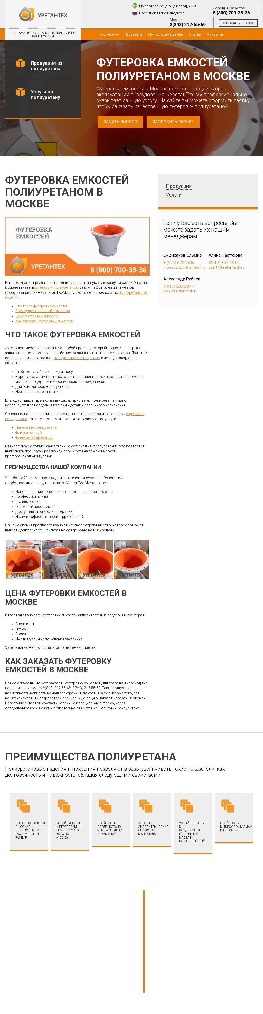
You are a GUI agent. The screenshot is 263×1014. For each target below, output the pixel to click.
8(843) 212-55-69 (188, 24)
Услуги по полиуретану (45, 94)
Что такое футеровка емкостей (41, 306)
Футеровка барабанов (34, 437)
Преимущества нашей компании (42, 311)
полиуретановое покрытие (77, 358)
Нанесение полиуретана (36, 427)
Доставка (134, 34)
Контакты (215, 34)
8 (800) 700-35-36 (231, 12)
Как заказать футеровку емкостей (44, 321)
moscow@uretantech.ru (184, 267)
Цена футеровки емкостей (37, 316)
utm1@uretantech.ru (227, 267)
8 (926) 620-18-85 (179, 262)
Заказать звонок (238, 23)
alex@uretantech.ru (180, 291)
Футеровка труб (28, 433)
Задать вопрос (120, 121)
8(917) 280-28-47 (178, 286)
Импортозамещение (165, 34)
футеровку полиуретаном (57, 287)
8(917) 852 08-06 (224, 262)
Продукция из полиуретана (46, 65)
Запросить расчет (173, 121)
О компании (109, 34)
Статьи (195, 34)
